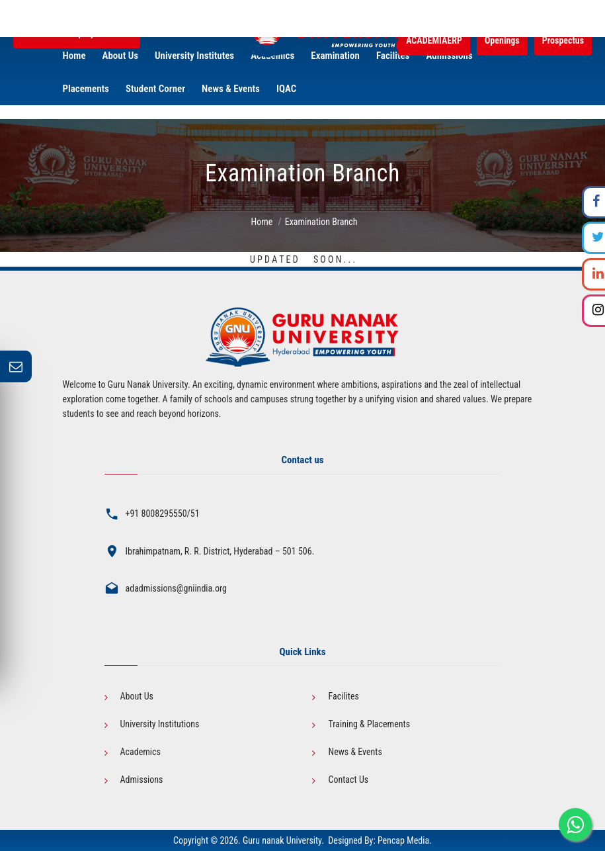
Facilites (343, 696)
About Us (136, 696)
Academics (140, 751)
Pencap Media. (405, 840)
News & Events (355, 751)
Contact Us (348, 779)
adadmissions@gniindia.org (176, 588)
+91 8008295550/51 (163, 513)
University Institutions (160, 724)
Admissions (141, 779)
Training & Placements (369, 724)
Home (261, 221)
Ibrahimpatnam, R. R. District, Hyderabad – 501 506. (220, 551)
